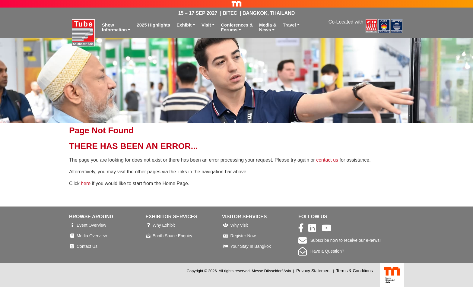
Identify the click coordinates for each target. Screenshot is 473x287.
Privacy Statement (313, 270)
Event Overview (91, 225)
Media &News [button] (268, 27)
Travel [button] (289, 24)
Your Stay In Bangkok (250, 246)
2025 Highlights (153, 24)
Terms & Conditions (354, 270)
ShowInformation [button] (114, 27)
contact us (327, 159)
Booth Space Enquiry (172, 235)
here (85, 183)
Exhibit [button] (184, 24)
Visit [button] (206, 24)
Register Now (243, 235)
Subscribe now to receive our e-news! (339, 240)
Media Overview (92, 235)
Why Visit (239, 225)
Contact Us (87, 246)
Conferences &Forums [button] (237, 27)
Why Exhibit (164, 225)
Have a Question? (321, 251)
